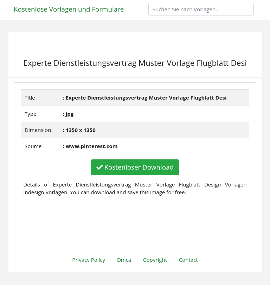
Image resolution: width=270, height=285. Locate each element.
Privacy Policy (88, 259)
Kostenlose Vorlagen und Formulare (69, 9)
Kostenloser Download (135, 167)
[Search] (201, 9)
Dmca (124, 259)
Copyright (155, 259)
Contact (188, 259)
